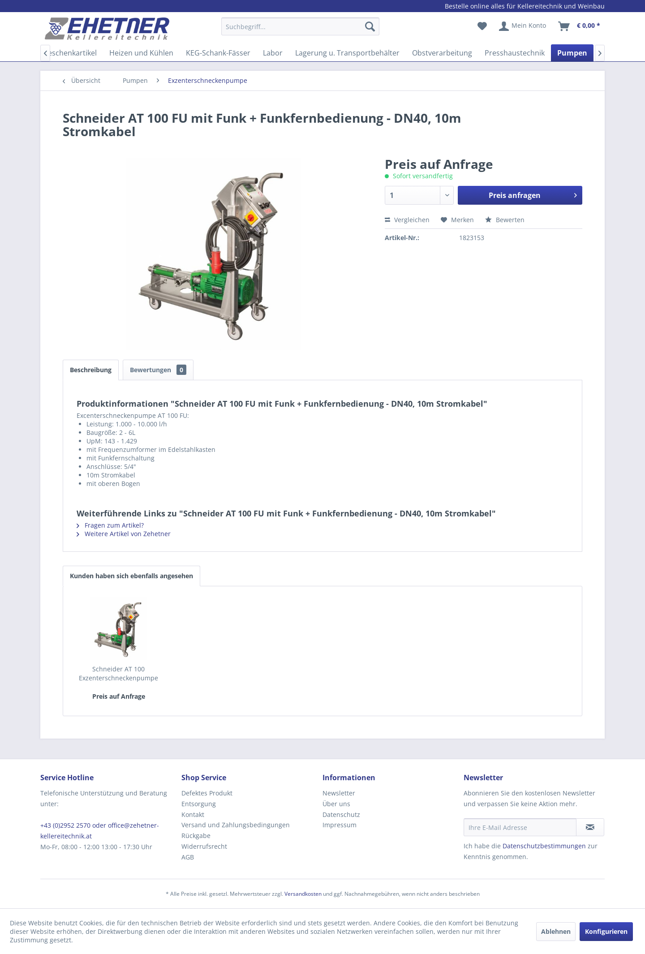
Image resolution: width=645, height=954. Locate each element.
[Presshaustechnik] (514, 52)
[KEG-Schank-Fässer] (218, 52)
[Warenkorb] (580, 26)
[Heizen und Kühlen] (141, 52)
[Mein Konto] (522, 26)
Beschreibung (91, 369)
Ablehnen (556, 931)
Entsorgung (198, 803)
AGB (187, 857)
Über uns (336, 803)
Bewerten (505, 219)
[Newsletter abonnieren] (590, 827)
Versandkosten (303, 894)
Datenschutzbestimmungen (544, 846)
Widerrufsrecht (204, 846)
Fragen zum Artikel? (110, 525)
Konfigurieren (606, 931)
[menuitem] (300, 30)
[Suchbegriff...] (300, 26)
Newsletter (338, 793)
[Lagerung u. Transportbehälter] (347, 52)
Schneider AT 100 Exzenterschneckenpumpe (118, 673)
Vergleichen (407, 219)
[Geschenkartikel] (69, 52)
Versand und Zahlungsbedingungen (235, 825)
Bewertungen (158, 370)
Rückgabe (196, 835)
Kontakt (192, 814)
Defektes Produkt (206, 793)
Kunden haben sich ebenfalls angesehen (131, 576)
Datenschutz (341, 814)
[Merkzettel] (482, 26)
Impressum (339, 825)
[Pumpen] (572, 52)
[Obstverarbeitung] (442, 52)
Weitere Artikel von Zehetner (124, 533)
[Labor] (273, 52)
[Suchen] (370, 26)
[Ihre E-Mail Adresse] (520, 827)
